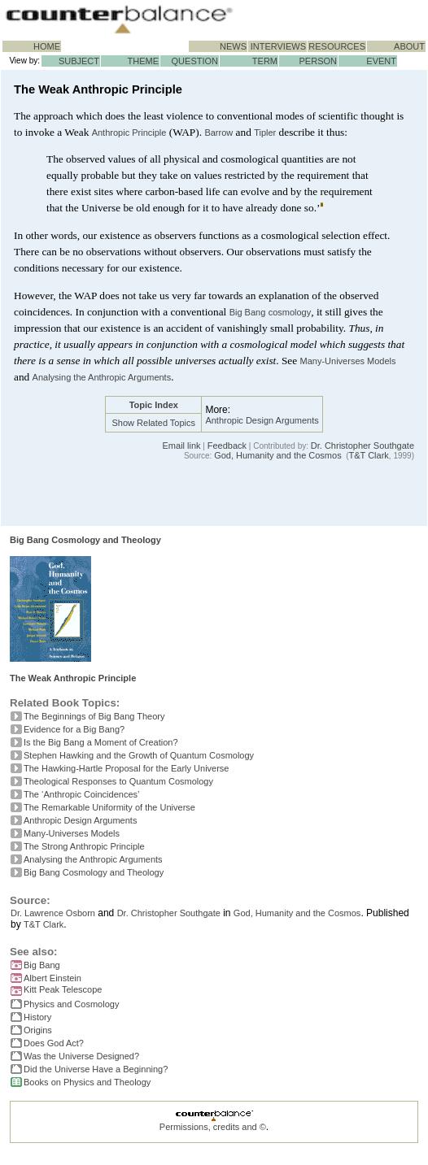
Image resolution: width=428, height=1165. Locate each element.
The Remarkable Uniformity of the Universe (109, 807)
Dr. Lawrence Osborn (53, 913)
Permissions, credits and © (212, 1127)
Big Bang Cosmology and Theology (85, 540)
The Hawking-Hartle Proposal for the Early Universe (126, 768)
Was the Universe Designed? (81, 1056)
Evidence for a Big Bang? (74, 729)
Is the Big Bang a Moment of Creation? (101, 742)
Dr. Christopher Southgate (362, 445)
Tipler (265, 132)
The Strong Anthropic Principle (84, 846)
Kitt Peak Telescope (63, 989)
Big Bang (247, 312)
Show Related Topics (154, 423)
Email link (182, 445)
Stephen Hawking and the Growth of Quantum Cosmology (139, 755)
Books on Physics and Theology (87, 1082)
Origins (38, 1030)
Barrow (218, 132)
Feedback (227, 445)
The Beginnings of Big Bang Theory (94, 716)
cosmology (290, 312)
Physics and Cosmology (71, 1004)
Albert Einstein (52, 978)
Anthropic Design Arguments (261, 420)
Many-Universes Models (348, 361)
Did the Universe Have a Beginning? (96, 1069)
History (37, 1017)
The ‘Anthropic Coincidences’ (81, 794)
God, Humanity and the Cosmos (278, 455)
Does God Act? (54, 1043)
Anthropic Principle (129, 132)
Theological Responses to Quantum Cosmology (118, 781)
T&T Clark (369, 455)
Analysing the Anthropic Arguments (102, 377)
